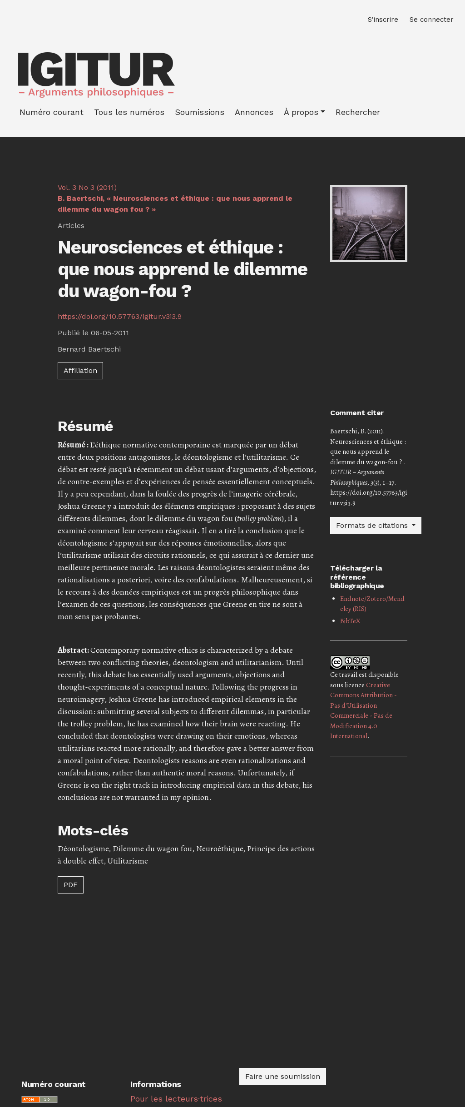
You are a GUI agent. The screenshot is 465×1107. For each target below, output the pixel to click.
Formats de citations (373, 525)
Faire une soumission (282, 1076)
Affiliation (80, 370)
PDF (71, 884)
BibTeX (350, 620)
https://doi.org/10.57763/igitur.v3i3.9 (120, 316)
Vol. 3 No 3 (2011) (175, 198)
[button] (304, 112)
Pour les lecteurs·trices (176, 1098)
